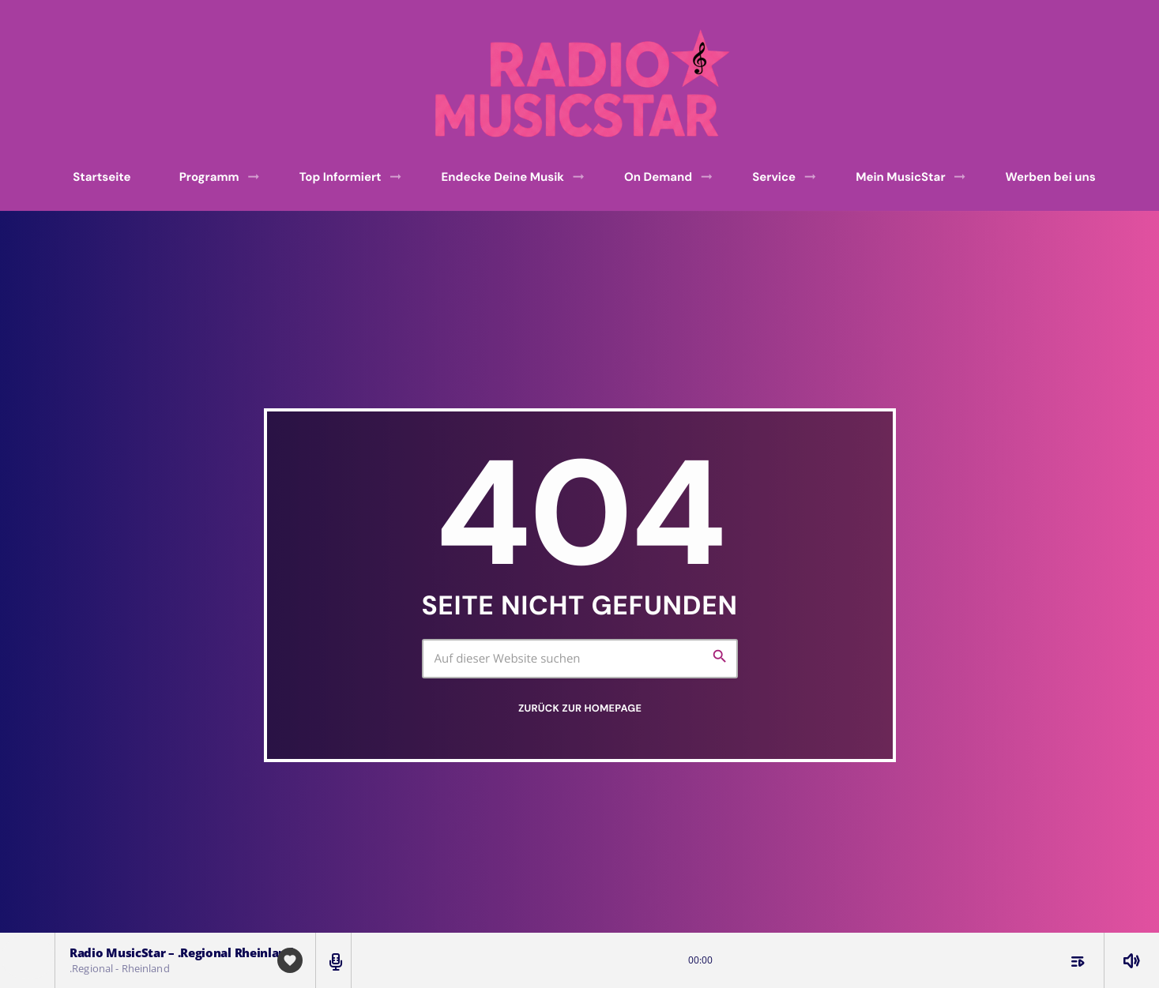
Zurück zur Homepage (580, 708)
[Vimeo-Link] (585, 84)
